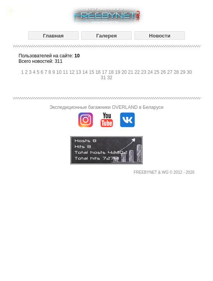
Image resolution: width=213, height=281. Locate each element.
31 (103, 77)
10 (59, 72)
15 (92, 72)
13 (79, 72)
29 (183, 72)
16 (98, 72)
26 (164, 72)
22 (137, 72)
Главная (53, 36)
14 (85, 72)
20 (125, 72)
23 (144, 72)
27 (170, 72)
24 (151, 72)
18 (112, 72)
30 (189, 72)
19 (118, 72)
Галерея (106, 36)
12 (72, 72)
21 (131, 72)
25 (157, 72)
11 (66, 72)
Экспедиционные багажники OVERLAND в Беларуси (106, 107)
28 (177, 72)
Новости (159, 36)
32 (109, 77)
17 (105, 72)
